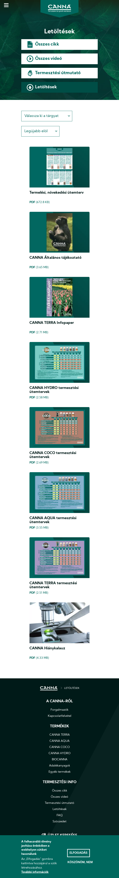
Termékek (59, 726)
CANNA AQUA (59, 741)
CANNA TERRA (59, 734)
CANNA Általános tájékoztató (55, 258)
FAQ (60, 815)
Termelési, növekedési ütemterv (56, 193)
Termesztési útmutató (58, 73)
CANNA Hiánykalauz (47, 648)
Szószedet (59, 821)
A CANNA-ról (59, 701)
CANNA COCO (59, 747)
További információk (35, 872)
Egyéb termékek (60, 771)
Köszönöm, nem (80, 862)
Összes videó (48, 59)
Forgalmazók (59, 709)
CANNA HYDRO (59, 753)
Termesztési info (59, 782)
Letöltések (46, 87)
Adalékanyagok (59, 765)
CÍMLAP (49, 688)
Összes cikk (47, 44)
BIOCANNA (59, 759)
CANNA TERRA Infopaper (51, 323)
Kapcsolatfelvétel (59, 716)
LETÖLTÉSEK (71, 688)
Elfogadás (79, 853)
